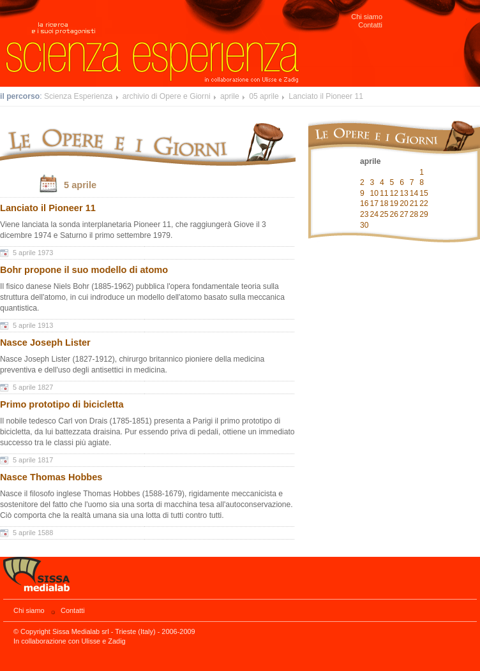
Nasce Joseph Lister (45, 342)
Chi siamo (366, 16)
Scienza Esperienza (78, 96)
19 (394, 203)
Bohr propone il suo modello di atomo (84, 270)
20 (404, 203)
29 (423, 214)
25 (384, 214)
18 (384, 203)
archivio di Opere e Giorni (167, 96)
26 (394, 214)
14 (414, 193)
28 (414, 214)
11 (384, 193)
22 (423, 203)
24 (374, 214)
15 (423, 193)
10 (374, 193)
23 (364, 214)
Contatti (370, 25)
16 (364, 203)
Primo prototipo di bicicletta (62, 404)
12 (394, 193)
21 (414, 203)
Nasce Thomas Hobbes (51, 477)
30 (364, 225)
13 (404, 193)
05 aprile (264, 96)
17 (374, 203)
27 (404, 214)
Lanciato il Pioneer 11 (326, 96)
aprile (229, 96)
